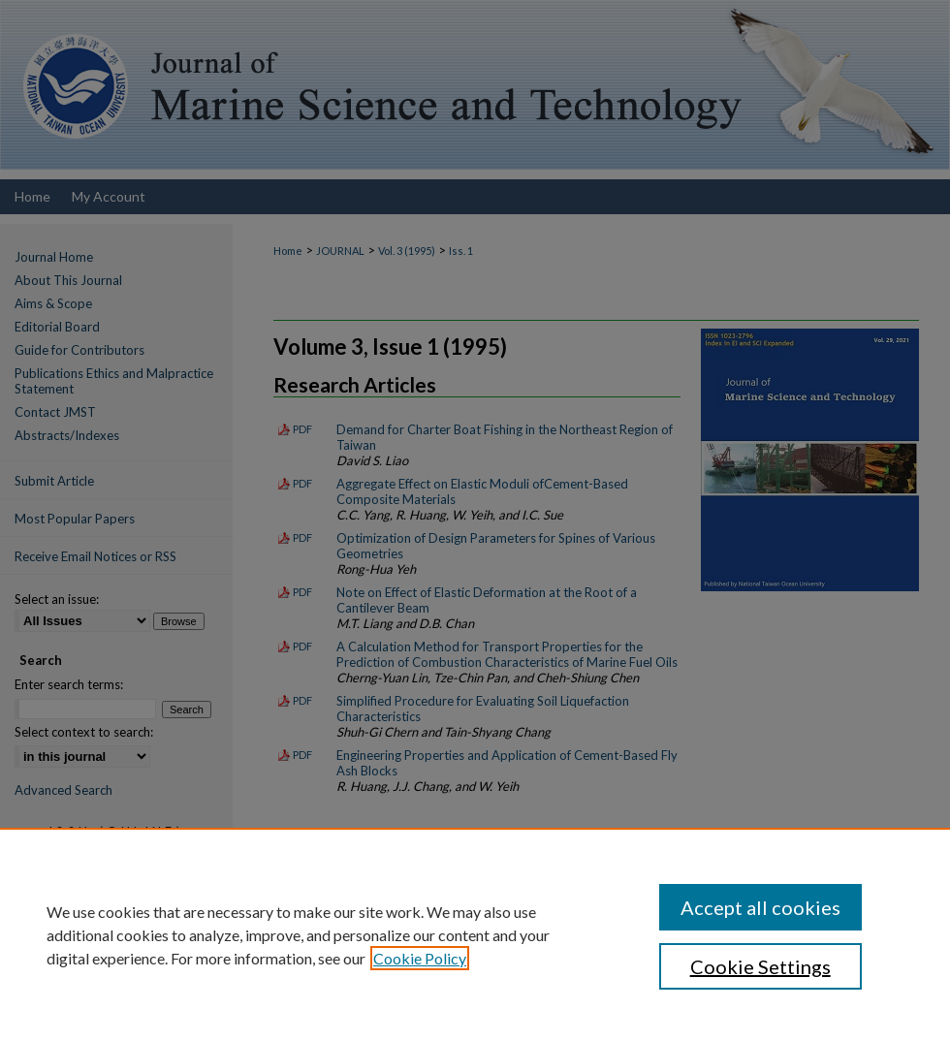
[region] (475, 934)
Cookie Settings (760, 966)
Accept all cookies (760, 907)
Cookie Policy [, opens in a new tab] (419, 958)
